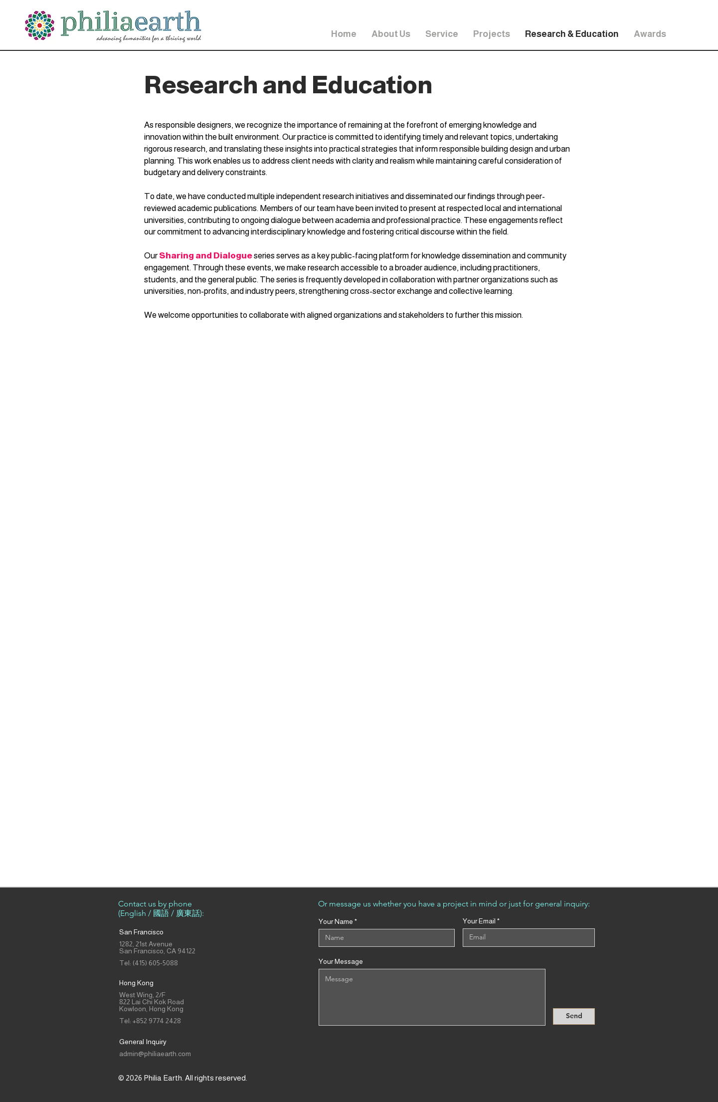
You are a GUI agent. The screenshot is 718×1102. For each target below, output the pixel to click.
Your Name (336, 921)
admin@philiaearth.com (155, 1054)
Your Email (479, 920)
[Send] (574, 1016)
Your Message (341, 961)
